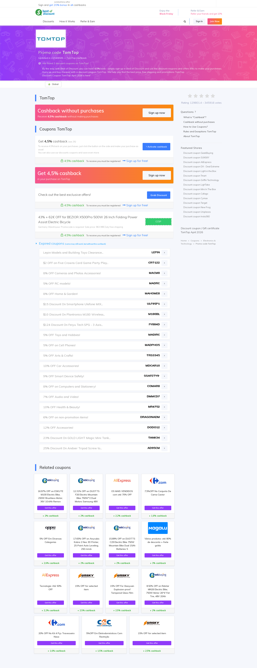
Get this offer (50, 508)
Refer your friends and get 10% (206, 13)
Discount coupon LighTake (196, 184)
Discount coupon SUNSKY (196, 157)
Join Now (214, 21)
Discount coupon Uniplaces (197, 212)
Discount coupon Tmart (194, 175)
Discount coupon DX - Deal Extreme (201, 166)
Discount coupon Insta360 (196, 216)
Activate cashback (156, 146)
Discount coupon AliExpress (197, 162)
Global (53, 84)
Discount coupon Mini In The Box (199, 189)
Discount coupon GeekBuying (198, 153)
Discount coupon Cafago (195, 193)
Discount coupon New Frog (196, 207)
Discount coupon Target (195, 203)
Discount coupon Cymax (195, 198)
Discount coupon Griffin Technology (201, 180)
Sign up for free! (135, 161)
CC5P (158, 221)
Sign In (199, 21)
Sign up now (156, 112)
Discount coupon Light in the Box (199, 171)
